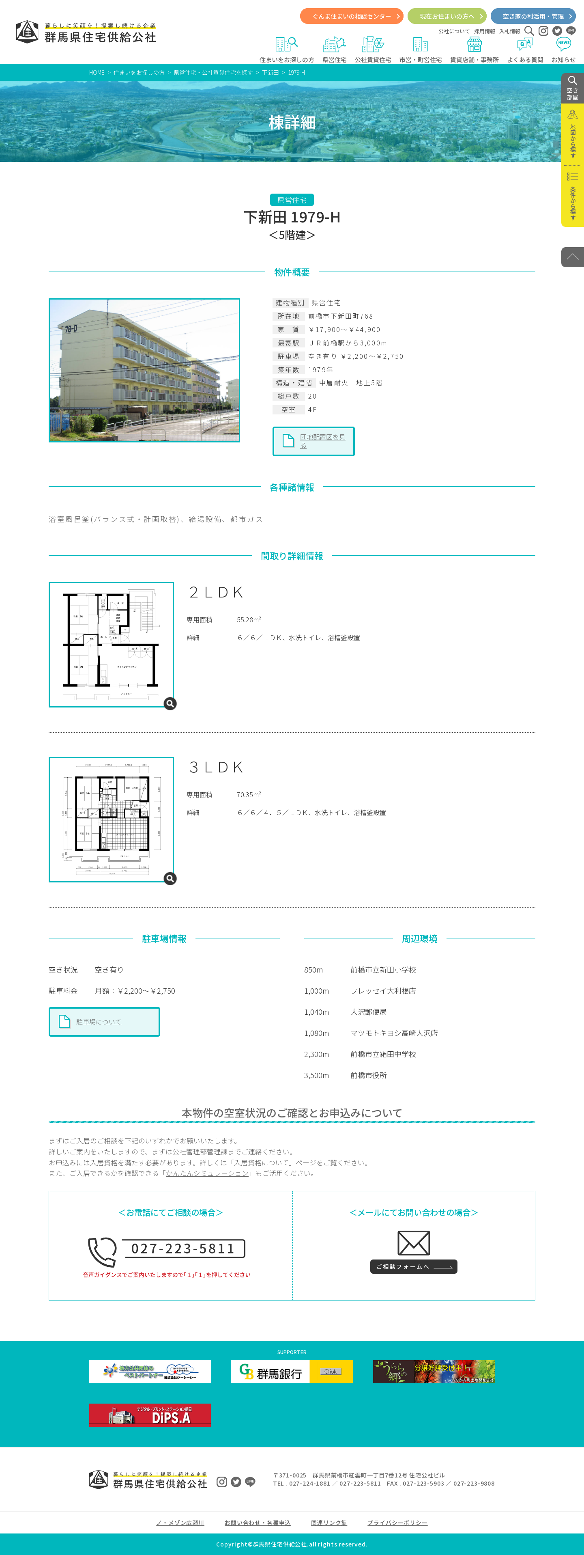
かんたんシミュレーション (207, 1173)
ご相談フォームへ (403, 1266)
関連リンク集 (329, 1522)
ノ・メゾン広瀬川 (180, 1522)
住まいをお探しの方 (287, 50)
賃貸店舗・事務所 (474, 50)
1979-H (296, 72)
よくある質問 (525, 50)
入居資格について (261, 1162)
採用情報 (484, 31)
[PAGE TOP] (572, 257)
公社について (454, 31)
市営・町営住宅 (420, 50)
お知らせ (564, 50)
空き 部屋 (572, 88)
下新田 (270, 72)
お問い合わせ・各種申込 (258, 1522)
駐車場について (99, 1022)
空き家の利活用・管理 (533, 16)
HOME (97, 72)
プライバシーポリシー (397, 1522)
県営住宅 (334, 50)
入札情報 (509, 31)
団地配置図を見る (323, 441)
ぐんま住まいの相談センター (351, 16)
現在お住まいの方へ (447, 16)
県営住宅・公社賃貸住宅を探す (213, 72)
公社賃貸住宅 (373, 50)
